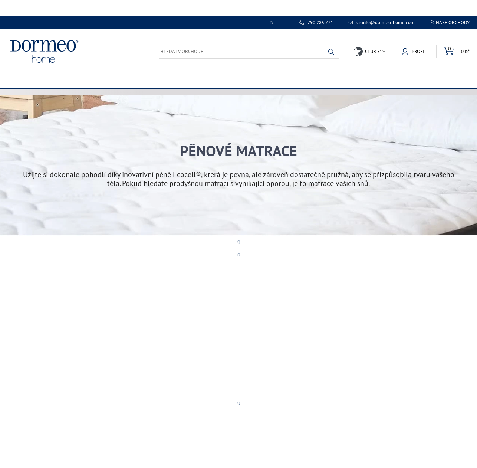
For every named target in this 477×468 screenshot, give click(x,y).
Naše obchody (453, 22)
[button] (331, 52)
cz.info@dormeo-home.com (385, 23)
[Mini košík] (453, 51)
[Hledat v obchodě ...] (249, 51)
